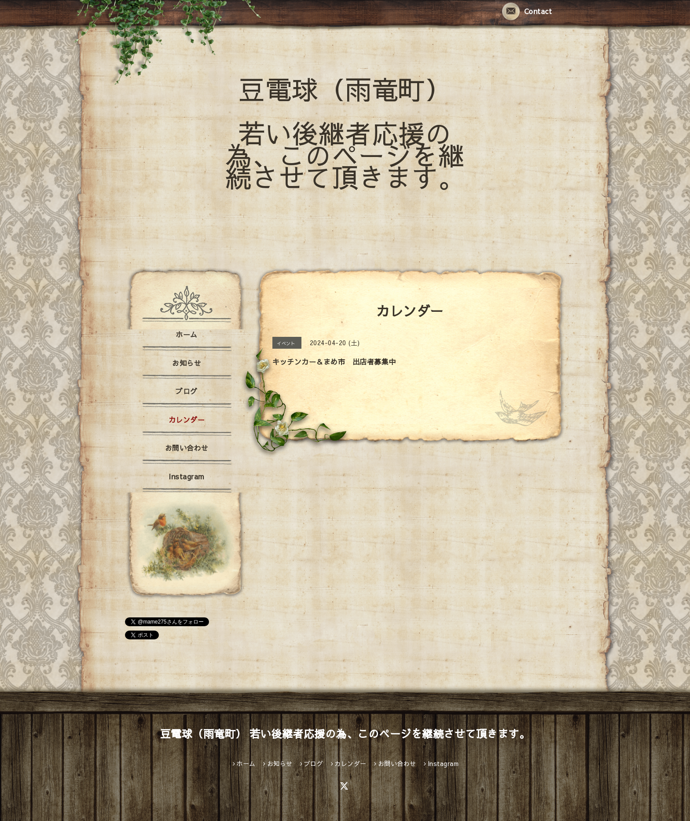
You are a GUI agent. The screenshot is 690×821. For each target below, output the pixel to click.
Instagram (187, 476)
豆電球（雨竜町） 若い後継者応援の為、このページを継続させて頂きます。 (345, 132)
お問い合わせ (187, 447)
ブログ (187, 391)
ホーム (187, 334)
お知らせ (186, 363)
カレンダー (187, 419)
